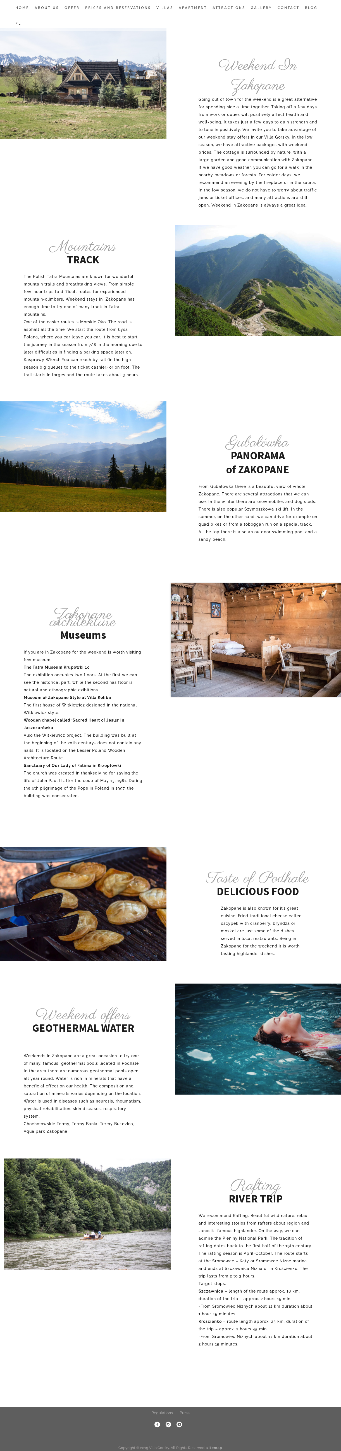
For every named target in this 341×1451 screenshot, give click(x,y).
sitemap (214, 1448)
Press (185, 1413)
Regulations (162, 1413)
